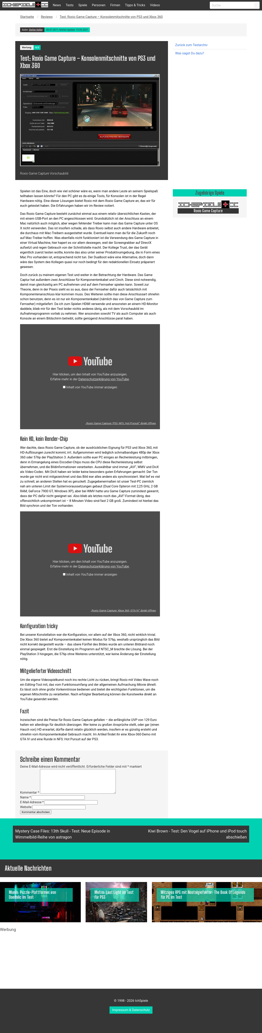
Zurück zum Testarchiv (191, 45)
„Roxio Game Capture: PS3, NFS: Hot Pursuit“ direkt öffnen (120, 423)
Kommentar (29, 792)
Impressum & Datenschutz (131, 1010)
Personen (98, 5)
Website (26, 807)
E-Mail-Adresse (32, 802)
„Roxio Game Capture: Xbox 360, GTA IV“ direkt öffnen (123, 610)
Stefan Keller (36, 29)
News (57, 5)
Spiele (82, 5)
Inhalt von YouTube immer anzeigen (91, 387)
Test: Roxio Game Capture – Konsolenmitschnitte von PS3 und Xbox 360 (111, 17)
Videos (155, 5)
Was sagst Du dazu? (189, 53)
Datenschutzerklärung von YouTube (103, 379)
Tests (70, 5)
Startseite (27, 17)
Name (25, 797)
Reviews (47, 17)
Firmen (115, 5)
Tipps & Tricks (135, 5)
